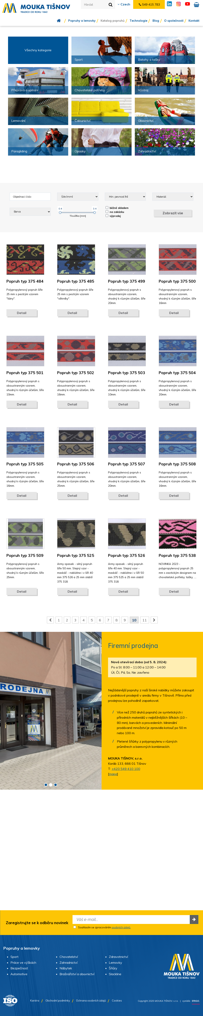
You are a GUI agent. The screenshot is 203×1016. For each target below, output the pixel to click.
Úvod (62, 20)
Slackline (115, 974)
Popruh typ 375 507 (126, 464)
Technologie (138, 21)
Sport (14, 957)
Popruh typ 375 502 (75, 372)
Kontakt (194, 21)
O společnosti (173, 21)
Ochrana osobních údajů (91, 1000)
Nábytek (66, 968)
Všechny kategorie (38, 50)
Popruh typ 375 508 (177, 464)
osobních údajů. (121, 927)
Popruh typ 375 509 (24, 555)
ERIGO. (196, 1001)
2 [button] (50, 784)
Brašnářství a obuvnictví (77, 974)
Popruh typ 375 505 (24, 464)
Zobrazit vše (173, 213)
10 (134, 620)
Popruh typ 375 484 (24, 281)
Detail (21, 313)
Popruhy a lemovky (82, 21)
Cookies (117, 1000)
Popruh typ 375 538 (177, 555)
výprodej (113, 216)
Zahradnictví (68, 963)
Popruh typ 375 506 (75, 464)
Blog (156, 21)
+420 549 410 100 (126, 769)
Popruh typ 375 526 (126, 555)
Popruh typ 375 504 (177, 372)
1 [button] (45, 784)
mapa (113, 774)
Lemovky (115, 963)
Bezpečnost (19, 968)
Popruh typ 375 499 (126, 281)
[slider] (60, 212)
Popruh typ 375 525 (75, 555)
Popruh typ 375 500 (177, 281)
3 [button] (55, 784)
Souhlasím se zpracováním (102, 927)
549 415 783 (149, 4)
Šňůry (113, 968)
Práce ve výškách (23, 963)
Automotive (18, 974)
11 (144, 620)
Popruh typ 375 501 (24, 372)
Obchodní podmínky (57, 1000)
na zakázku (115, 211)
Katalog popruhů (113, 21)
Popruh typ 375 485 (75, 281)
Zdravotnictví (118, 957)
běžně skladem (117, 207)
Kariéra (34, 1000)
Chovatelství (69, 957)
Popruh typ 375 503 (126, 372)
